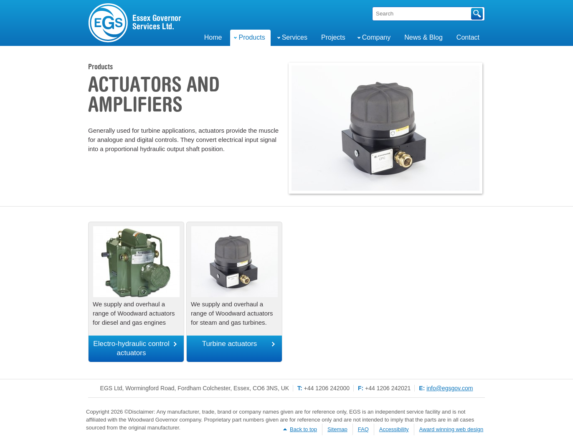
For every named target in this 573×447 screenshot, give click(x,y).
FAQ (363, 429)
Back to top (303, 429)
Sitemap (337, 429)
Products (100, 67)
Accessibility (394, 429)
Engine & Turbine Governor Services (135, 23)
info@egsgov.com (449, 388)
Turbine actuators (229, 344)
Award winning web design (451, 429)
